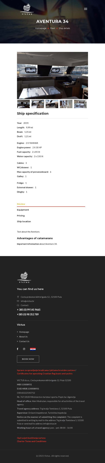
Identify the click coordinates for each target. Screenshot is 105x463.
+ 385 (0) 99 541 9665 (28, 309)
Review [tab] (21, 204)
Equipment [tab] (23, 209)
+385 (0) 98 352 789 (28, 314)
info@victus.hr (27, 301)
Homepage (40, 28)
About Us (23, 336)
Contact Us (24, 341)
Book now (28, 359)
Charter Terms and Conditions (31, 441)
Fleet (52, 28)
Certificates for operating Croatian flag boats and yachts (44, 373)
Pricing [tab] (21, 215)
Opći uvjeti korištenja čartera (31, 438)
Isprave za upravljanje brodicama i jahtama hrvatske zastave (46, 370)
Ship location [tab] (24, 221)
